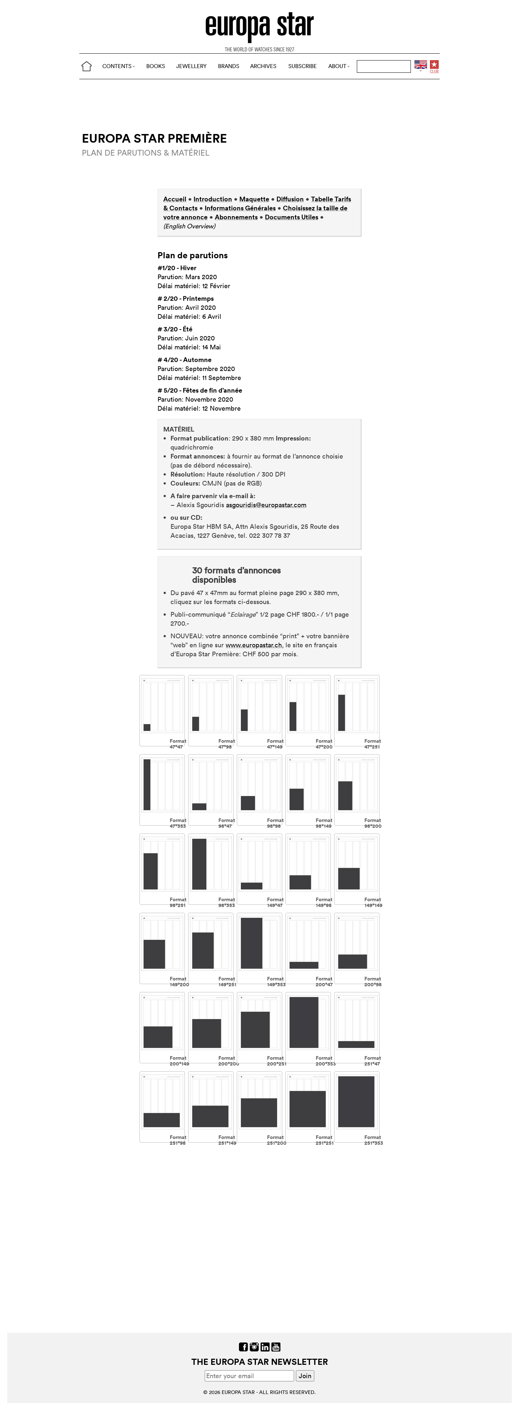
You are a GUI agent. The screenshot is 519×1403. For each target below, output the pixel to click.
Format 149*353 (276, 981)
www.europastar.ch (254, 645)
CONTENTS (118, 66)
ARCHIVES (263, 66)
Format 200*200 (228, 1060)
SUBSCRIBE (302, 66)
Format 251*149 (227, 1140)
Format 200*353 (326, 1060)
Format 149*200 (179, 981)
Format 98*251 (178, 902)
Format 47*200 (324, 743)
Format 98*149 (324, 823)
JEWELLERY (191, 66)
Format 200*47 (324, 981)
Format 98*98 (275, 823)
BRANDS (228, 66)
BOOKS (155, 66)
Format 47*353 (178, 823)
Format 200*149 (179, 1060)
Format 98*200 (373, 823)
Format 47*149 (275, 743)
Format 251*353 (373, 1140)
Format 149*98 (324, 902)
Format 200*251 (277, 1060)
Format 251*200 (277, 1140)
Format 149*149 (373, 902)
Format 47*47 (178, 743)
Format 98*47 (226, 823)
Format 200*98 (373, 981)
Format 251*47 (372, 1060)
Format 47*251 (372, 743)
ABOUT (339, 66)
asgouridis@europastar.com (266, 505)
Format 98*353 (226, 902)
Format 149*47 (275, 902)
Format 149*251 (227, 981)
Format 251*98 (178, 1140)
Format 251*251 (325, 1140)
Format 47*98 (226, 743)
